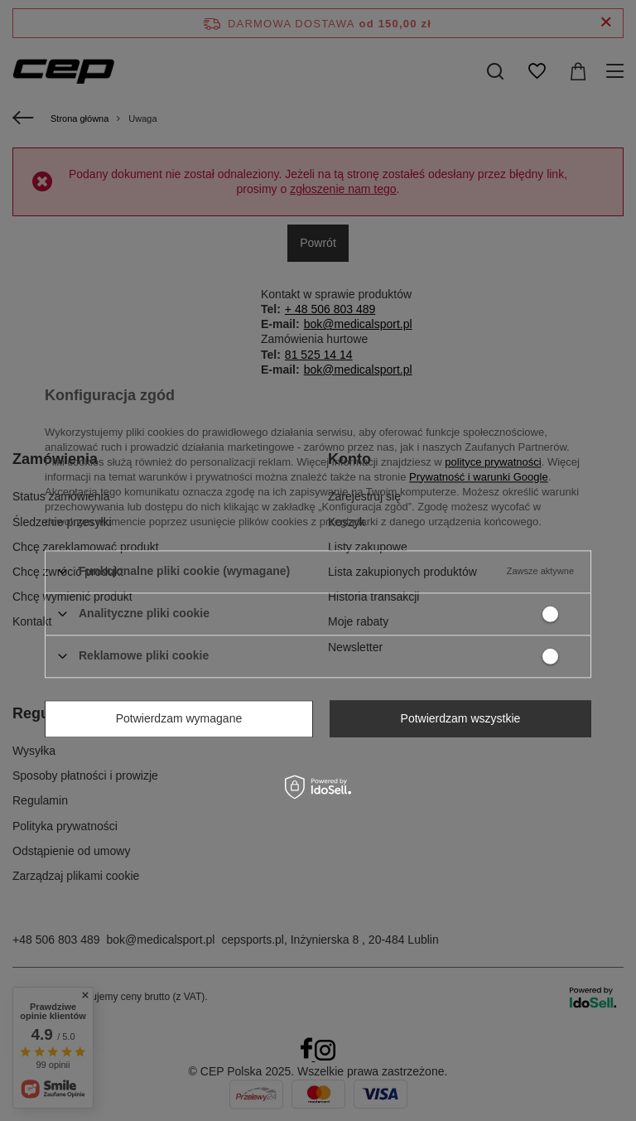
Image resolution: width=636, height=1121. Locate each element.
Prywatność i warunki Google (478, 477)
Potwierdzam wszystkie (461, 718)
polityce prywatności (493, 462)
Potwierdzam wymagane (179, 718)
